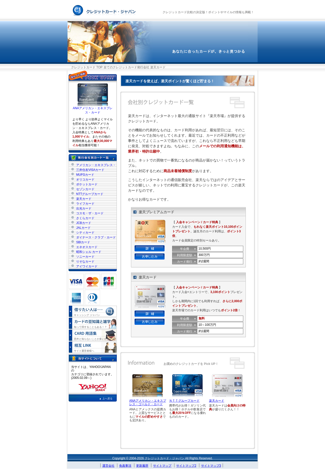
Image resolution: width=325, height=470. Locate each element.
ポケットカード (87, 184)
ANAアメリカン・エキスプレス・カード (93, 108)
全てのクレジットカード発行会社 (126, 67)
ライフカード (85, 203)
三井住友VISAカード (90, 169)
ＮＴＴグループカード (184, 400)
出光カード (83, 208)
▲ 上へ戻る (105, 398)
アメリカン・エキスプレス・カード (96, 165)
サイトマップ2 (186, 465)
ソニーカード (85, 256)
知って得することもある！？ (90, 327)
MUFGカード (85, 174)
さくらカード (85, 218)
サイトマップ (162, 465)
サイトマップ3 (211, 465)
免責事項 (125, 465)
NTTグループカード (89, 194)
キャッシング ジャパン (87, 315)
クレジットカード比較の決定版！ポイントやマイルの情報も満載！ (208, 12)
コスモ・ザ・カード (90, 213)
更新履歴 (142, 465)
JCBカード (83, 222)
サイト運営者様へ (84, 350)
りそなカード (85, 261)
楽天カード (216, 400)
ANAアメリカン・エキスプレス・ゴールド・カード (147, 402)
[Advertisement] (187, 434)
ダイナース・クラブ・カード (96, 237)
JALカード (83, 227)
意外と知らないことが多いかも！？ (94, 338)
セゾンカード (85, 189)
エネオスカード (87, 247)
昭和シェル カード (88, 251)
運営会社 (108, 465)
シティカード (85, 232)
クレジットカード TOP (87, 67)
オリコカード (85, 179)
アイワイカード (87, 266)
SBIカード (83, 242)
